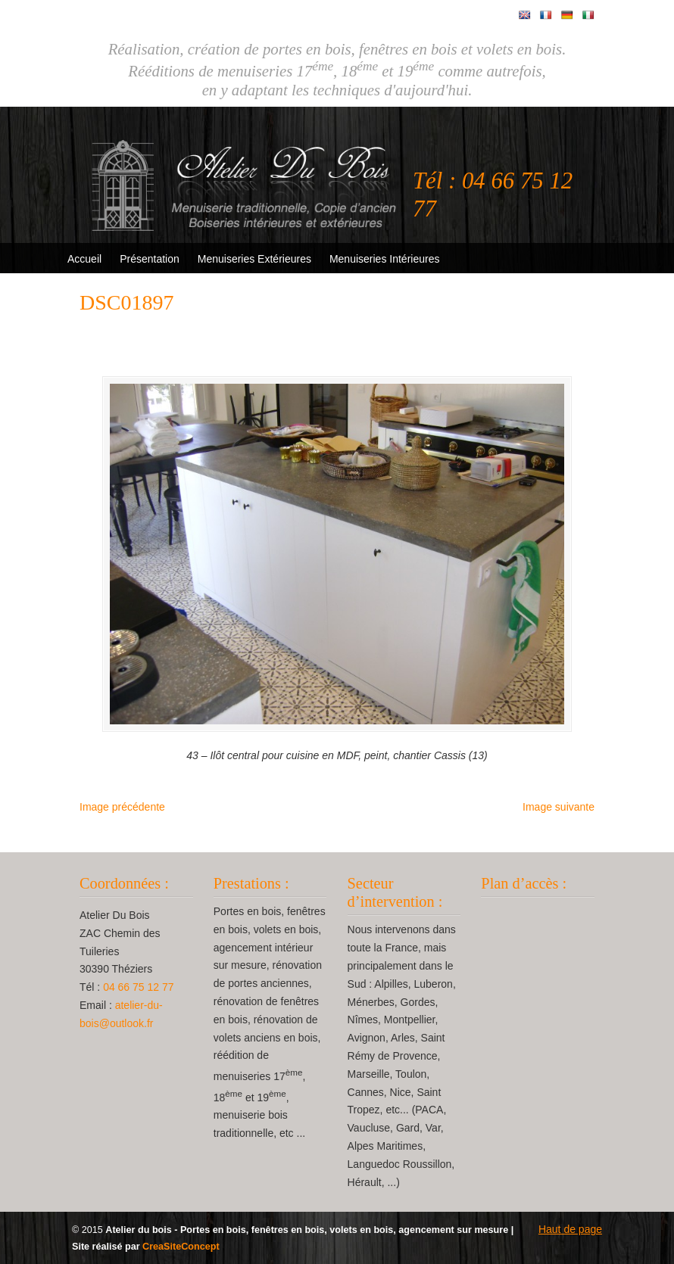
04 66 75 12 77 (138, 987)
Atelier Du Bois (246, 174)
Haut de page (570, 1229)
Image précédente (122, 807)
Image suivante (558, 807)
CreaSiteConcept (180, 1246)
